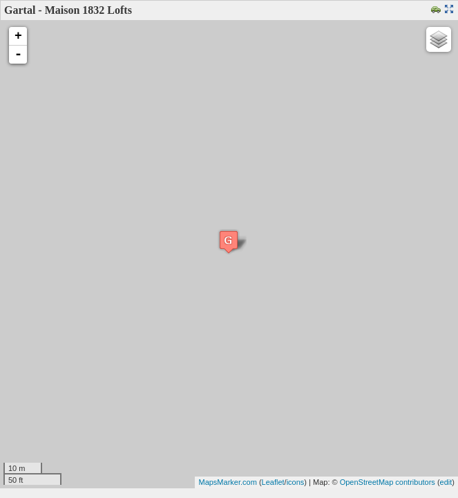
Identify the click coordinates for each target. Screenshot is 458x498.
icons (296, 482)
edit (446, 482)
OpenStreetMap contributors (387, 482)
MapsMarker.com (227, 482)
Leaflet (273, 482)
